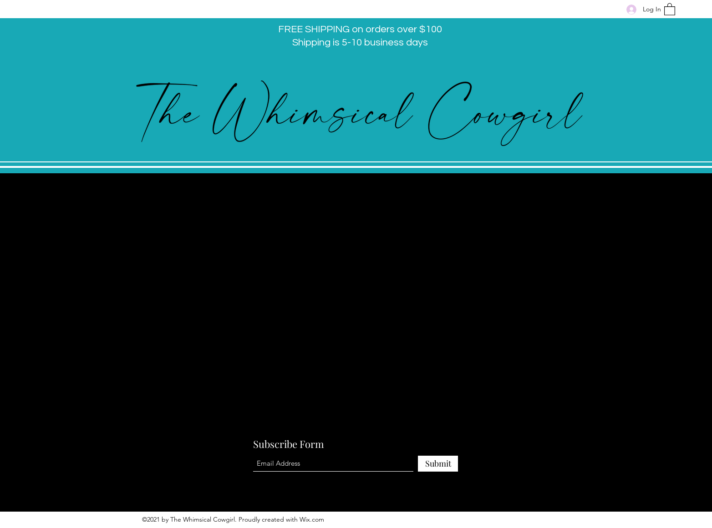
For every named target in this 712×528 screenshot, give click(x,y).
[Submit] (438, 464)
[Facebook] (612, 9)
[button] (669, 8)
